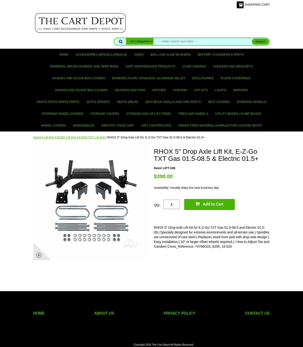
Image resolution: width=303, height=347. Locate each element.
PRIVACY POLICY (180, 313)
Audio (139, 54)
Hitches (159, 90)
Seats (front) (98, 102)
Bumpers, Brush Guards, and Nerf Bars (84, 66)
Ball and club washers (171, 54)
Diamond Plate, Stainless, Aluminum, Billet (148, 78)
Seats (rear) (127, 102)
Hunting (180, 90)
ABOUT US (104, 313)
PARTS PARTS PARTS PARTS (58, 102)
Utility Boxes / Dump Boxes (238, 113)
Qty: (157, 205)
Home (63, 54)
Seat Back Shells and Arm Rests (173, 102)
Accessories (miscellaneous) (101, 54)
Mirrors (240, 90)
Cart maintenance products (150, 66)
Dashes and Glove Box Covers (78, 78)
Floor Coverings (235, 78)
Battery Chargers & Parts (221, 54)
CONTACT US (257, 313)
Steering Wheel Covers (62, 113)
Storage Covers (104, 113)
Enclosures (203, 78)
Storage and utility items (148, 113)
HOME (39, 313)
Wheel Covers (53, 125)
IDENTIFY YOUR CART (117, 125)
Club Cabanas (194, 66)
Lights (220, 90)
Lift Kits (201, 90)
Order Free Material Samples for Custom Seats (220, 125)
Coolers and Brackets (233, 66)
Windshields (83, 125)
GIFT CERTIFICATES (156, 125)
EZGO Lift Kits (66, 137)
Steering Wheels (251, 102)
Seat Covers (218, 102)
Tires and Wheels (193, 113)
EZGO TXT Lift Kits (92, 137)
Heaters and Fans (130, 90)
